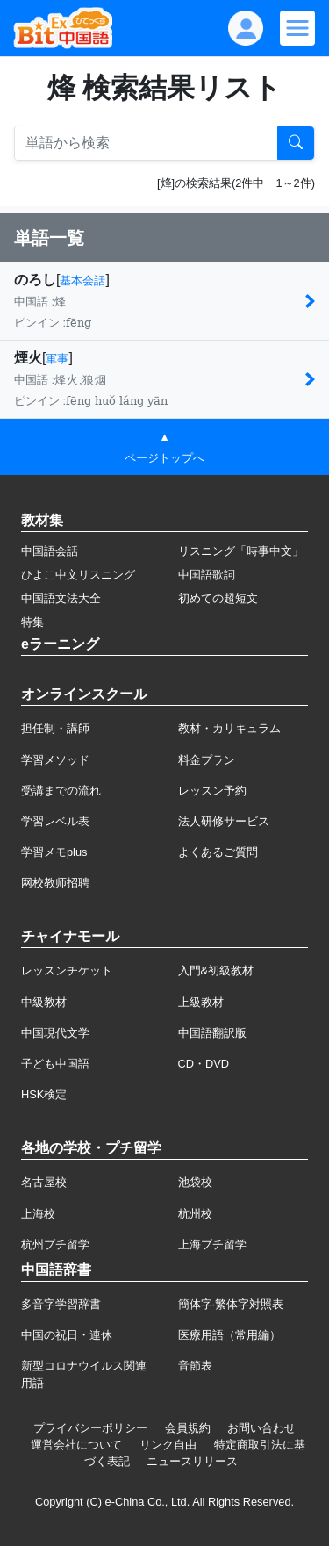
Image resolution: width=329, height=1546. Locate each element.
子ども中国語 (55, 1063)
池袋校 (195, 1182)
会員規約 (188, 1428)
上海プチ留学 (212, 1244)
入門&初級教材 (216, 970)
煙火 (28, 357)
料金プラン (206, 759)
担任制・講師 (55, 728)
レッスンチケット (66, 970)
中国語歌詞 (206, 574)
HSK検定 (44, 1094)
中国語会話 (49, 550)
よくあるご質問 (218, 852)
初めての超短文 (218, 598)
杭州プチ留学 (55, 1244)
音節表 (195, 1365)
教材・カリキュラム (229, 728)
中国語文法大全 (61, 598)
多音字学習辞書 (61, 1304)
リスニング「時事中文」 (241, 550)
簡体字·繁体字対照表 (231, 1304)
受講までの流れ (61, 790)
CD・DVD (204, 1063)
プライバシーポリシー (90, 1428)
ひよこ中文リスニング (78, 574)
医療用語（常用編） (229, 1334)
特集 (32, 622)
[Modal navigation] (297, 28)
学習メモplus (54, 852)
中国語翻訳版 (212, 1032)
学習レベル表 (55, 821)
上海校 (38, 1213)
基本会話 (82, 280)
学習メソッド (55, 759)
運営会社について (76, 1444)
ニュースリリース (192, 1461)
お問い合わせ (261, 1428)
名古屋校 (44, 1182)
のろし (35, 279)
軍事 (57, 358)
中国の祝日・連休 (66, 1334)
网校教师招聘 (55, 882)
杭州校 (195, 1213)
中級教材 (44, 1002)
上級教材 (201, 1002)
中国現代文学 (55, 1032)
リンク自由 (168, 1444)
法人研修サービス (223, 821)
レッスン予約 (212, 790)
